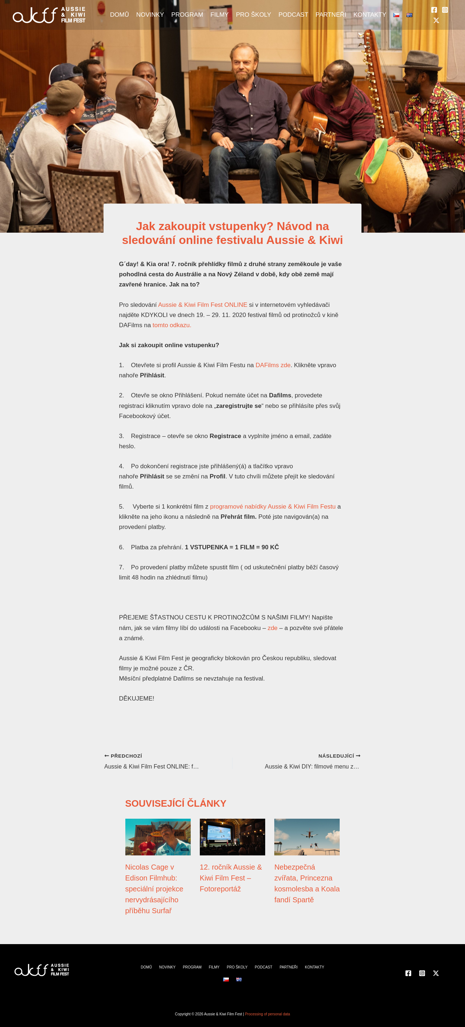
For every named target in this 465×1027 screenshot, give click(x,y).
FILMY (219, 14)
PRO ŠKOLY (253, 14)
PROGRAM (187, 14)
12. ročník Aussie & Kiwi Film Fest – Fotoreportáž (231, 878)
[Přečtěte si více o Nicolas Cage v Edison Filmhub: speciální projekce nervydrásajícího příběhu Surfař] (158, 836)
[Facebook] (434, 10)
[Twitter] (436, 20)
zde (273, 628)
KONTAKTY (369, 14)
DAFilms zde (273, 365)
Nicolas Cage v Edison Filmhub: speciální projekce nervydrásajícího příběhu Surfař (154, 889)
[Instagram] (445, 10)
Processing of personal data (267, 1014)
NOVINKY (150, 14)
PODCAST (293, 14)
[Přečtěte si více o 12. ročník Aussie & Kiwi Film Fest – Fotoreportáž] (232, 836)
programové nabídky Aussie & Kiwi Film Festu (273, 506)
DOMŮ (119, 14)
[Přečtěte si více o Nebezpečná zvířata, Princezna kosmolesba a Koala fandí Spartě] (307, 836)
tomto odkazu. (172, 325)
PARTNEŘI (331, 14)
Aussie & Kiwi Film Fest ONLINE (202, 304)
